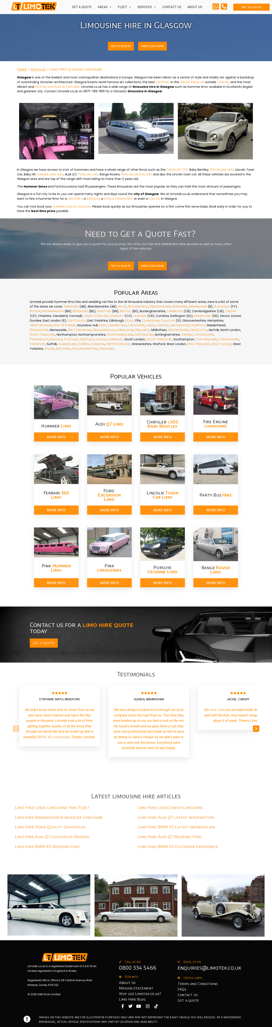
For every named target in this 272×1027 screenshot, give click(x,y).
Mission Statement (136, 988)
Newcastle (199, 330)
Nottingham (144, 334)
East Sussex (77, 320)
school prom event (119, 198)
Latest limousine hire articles (136, 796)
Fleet (124, 7)
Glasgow (168, 320)
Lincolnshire (179, 325)
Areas (105, 7)
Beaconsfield (138, 306)
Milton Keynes (179, 330)
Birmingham (198, 306)
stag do (154, 198)
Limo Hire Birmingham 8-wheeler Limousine (59, 817)
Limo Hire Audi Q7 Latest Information (176, 817)
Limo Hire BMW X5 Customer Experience (178, 846)
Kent (102, 325)
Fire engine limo (222, 169)
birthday (93, 198)
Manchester (39, 330)
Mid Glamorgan (80, 330)
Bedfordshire (160, 306)
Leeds (150, 325)
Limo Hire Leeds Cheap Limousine (170, 807)
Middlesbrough (105, 330)
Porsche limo (88, 174)
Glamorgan (151, 320)
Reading (56, 339)
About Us (194, 7)
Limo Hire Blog (132, 999)
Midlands (142, 330)
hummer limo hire (49, 174)
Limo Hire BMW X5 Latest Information (176, 826)
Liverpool (198, 325)
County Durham (95, 316)
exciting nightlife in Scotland (57, 86)
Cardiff (231, 311)
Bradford (80, 311)
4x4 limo (217, 710)
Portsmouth (39, 339)
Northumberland (120, 334)
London (223, 82)
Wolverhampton (84, 348)
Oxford (187, 334)
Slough (101, 339)
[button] (256, 728)
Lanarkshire (117, 325)
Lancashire (136, 325)
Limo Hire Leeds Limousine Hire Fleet (52, 807)
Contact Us (171, 7)
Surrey (84, 344)
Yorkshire (106, 348)
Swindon (98, 344)
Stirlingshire (229, 339)
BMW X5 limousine (53, 737)
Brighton (104, 311)
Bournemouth (53, 311)
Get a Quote (82, 7)
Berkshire (179, 306)
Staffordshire (207, 339)
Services (146, 7)
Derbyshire (202, 316)
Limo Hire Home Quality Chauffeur (50, 826)
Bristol (125, 311)
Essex (129, 320)
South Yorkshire (159, 339)
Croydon (139, 316)
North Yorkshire (42, 334)
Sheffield (87, 339)
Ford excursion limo (136, 174)
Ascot (122, 306)
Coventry (116, 316)
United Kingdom (192, 82)
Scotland (71, 339)
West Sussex (222, 344)
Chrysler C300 (177, 169)
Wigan (49, 348)
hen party (75, 198)
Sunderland (67, 344)
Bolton (35, 311)
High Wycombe (65, 325)
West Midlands (199, 344)
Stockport (37, 344)
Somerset (115, 339)
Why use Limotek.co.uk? (140, 994)
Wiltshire (63, 348)
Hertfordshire (41, 325)
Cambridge (175, 311)
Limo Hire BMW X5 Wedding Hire (47, 846)
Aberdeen (71, 306)
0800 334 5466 (137, 967)
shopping (163, 82)
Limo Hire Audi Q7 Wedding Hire (169, 836)
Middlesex (126, 330)
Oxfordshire (204, 334)
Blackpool (222, 306)
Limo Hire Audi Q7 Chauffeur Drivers (52, 836)
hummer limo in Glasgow (72, 206)
